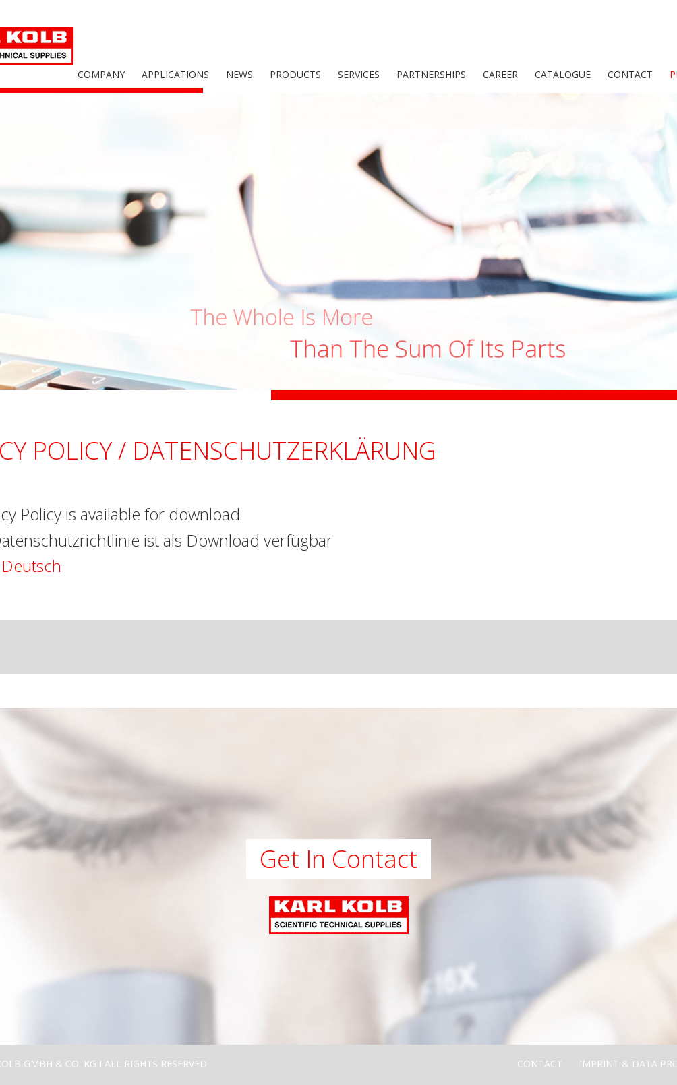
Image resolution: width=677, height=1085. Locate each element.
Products (295, 74)
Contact (630, 74)
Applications (175, 74)
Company (101, 74)
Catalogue (563, 74)
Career (500, 74)
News (239, 74)
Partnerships (431, 74)
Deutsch (31, 566)
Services (359, 74)
